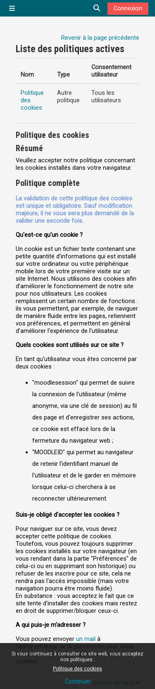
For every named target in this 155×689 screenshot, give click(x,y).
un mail (85, 639)
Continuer (78, 681)
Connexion (128, 8)
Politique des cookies (77, 669)
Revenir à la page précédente (100, 37)
